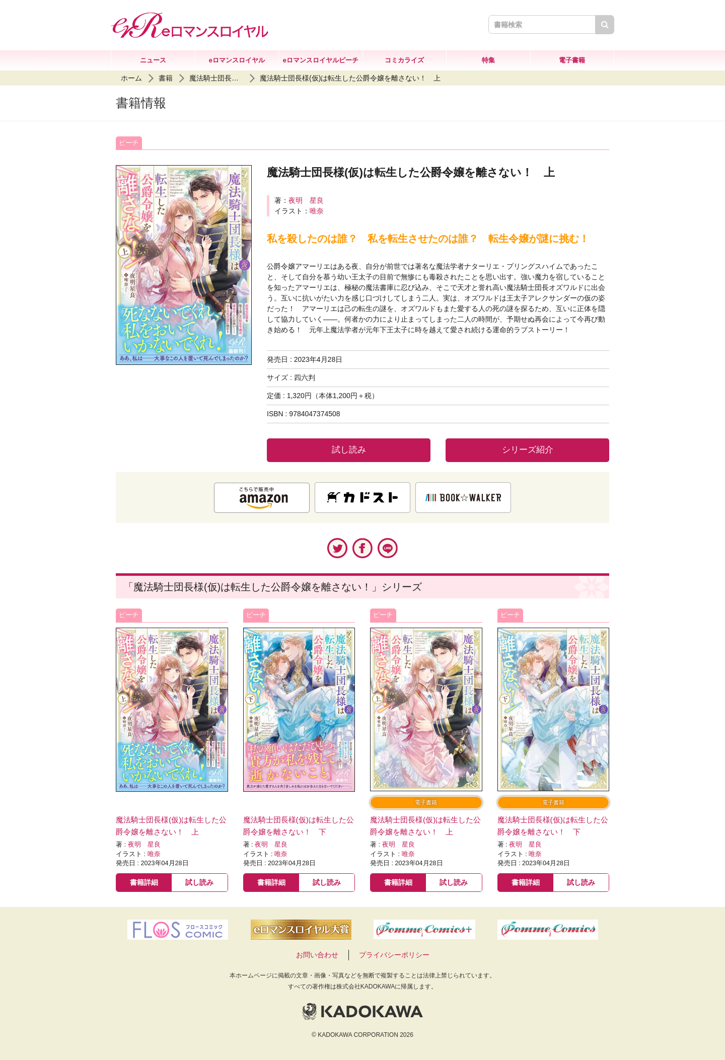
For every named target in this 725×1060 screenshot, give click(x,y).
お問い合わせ (317, 955)
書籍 (166, 78)
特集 (488, 60)
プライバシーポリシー (394, 955)
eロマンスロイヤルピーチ (320, 60)
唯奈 (317, 211)
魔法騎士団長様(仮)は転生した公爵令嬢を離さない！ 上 (350, 78)
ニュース (153, 60)
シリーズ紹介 (527, 450)
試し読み (349, 450)
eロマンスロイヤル (237, 60)
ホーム (131, 78)
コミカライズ (404, 60)
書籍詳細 (144, 882)
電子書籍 (572, 60)
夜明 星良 (306, 200)
